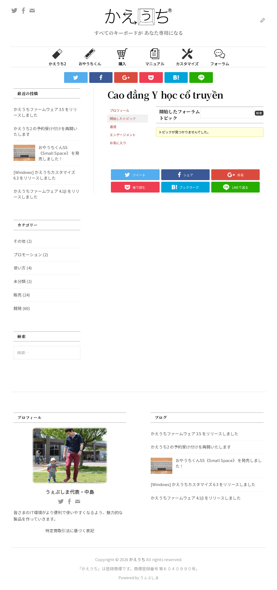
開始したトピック (123, 118)
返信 (113, 126)
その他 (20, 241)
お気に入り (118, 142)
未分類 (20, 281)
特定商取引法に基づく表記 (69, 530)
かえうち (137, 559)
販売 (18, 295)
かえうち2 (57, 56)
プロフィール (119, 110)
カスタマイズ (187, 56)
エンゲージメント (123, 134)
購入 (122, 56)
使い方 (20, 268)
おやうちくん (89, 56)
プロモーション (28, 254)
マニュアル (154, 56)
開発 (18, 308)
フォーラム (219, 56)
